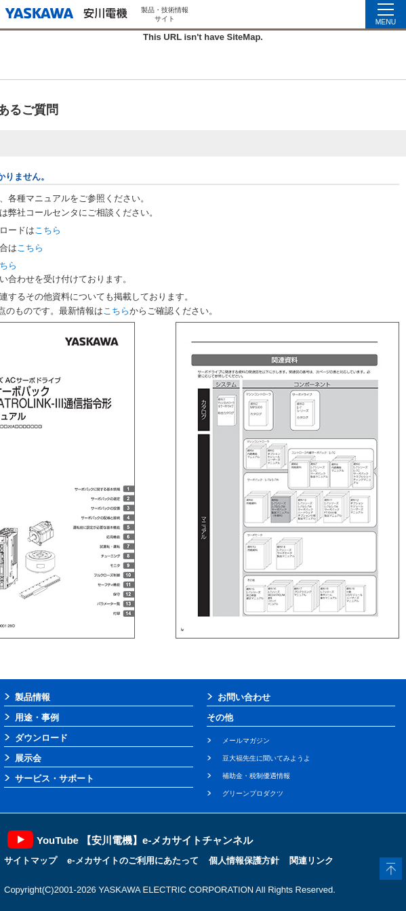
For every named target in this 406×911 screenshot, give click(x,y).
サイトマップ (30, 860)
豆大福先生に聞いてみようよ (266, 758)
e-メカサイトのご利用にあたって (133, 860)
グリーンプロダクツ (252, 793)
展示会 (28, 758)
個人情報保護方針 (244, 860)
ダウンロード (41, 738)
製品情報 (32, 697)
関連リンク (311, 860)
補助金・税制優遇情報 (256, 776)
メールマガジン (246, 740)
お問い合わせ (244, 697)
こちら (48, 230)
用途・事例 (37, 717)
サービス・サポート (54, 778)
